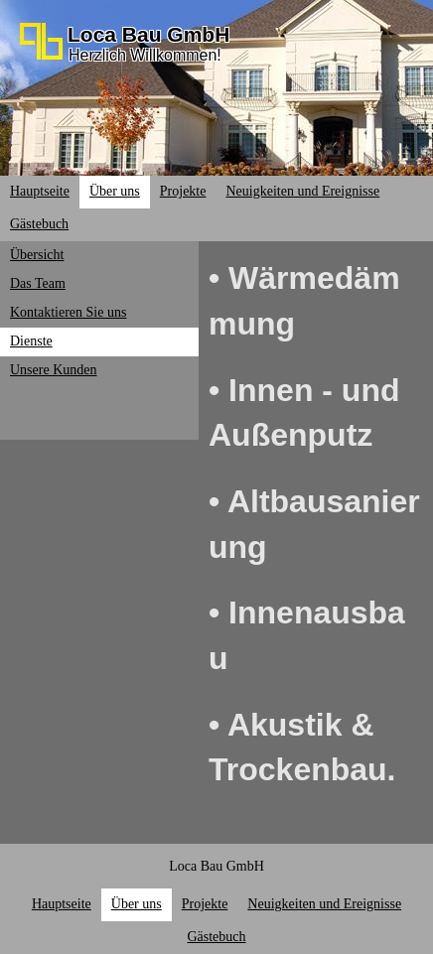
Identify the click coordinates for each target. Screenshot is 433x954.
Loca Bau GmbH (148, 34)
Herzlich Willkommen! (145, 55)
